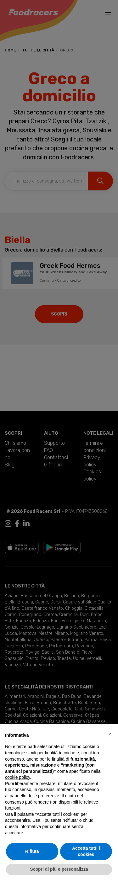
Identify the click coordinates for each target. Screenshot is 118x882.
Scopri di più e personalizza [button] (59, 869)
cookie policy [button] (17, 777)
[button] (110, 734)
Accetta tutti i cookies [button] (86, 851)
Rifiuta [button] (32, 851)
